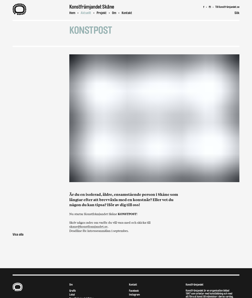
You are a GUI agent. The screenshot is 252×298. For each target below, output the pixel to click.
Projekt (102, 13)
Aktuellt (86, 13)
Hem (72, 13)
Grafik (72, 290)
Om (114, 13)
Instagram (134, 294)
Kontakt (127, 13)
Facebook (134, 290)
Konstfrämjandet (194, 284)
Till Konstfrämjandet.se (227, 7)
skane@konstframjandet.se (88, 226)
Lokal (72, 294)
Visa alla (18, 234)
